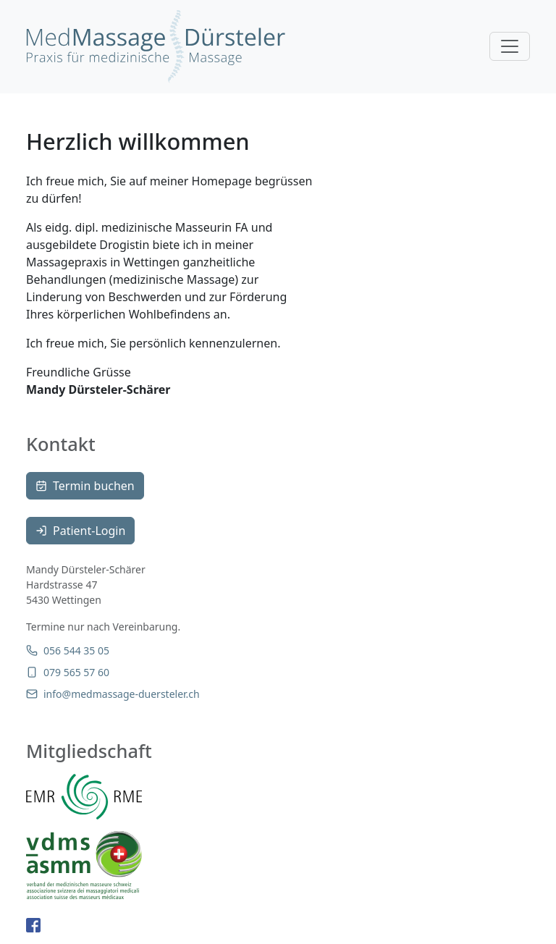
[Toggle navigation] (509, 46)
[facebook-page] (33, 924)
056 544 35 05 (67, 650)
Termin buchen (85, 485)
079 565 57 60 (67, 672)
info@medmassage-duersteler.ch (113, 693)
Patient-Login (80, 530)
